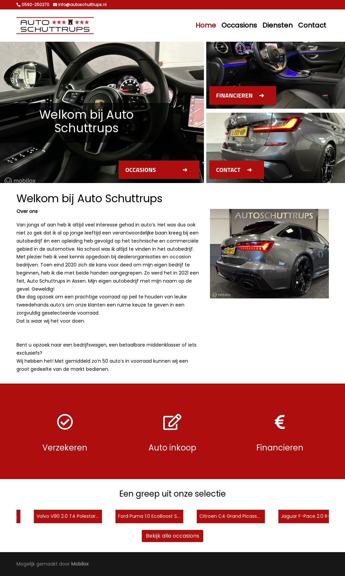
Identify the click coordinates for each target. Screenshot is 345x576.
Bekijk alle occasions (172, 536)
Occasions (239, 25)
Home (206, 25)
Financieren (234, 95)
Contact (312, 25)
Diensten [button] (277, 25)
